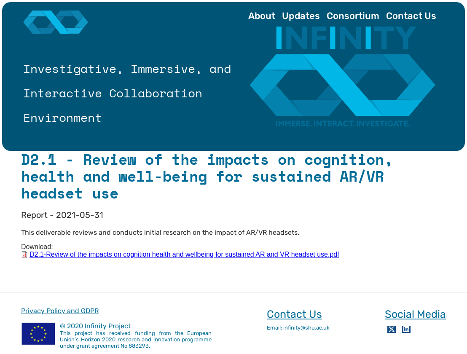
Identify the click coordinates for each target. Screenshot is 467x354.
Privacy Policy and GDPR (60, 311)
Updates (301, 15)
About (261, 15)
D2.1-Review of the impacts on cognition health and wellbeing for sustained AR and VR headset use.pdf (184, 254)
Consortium (353, 15)
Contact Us (411, 15)
